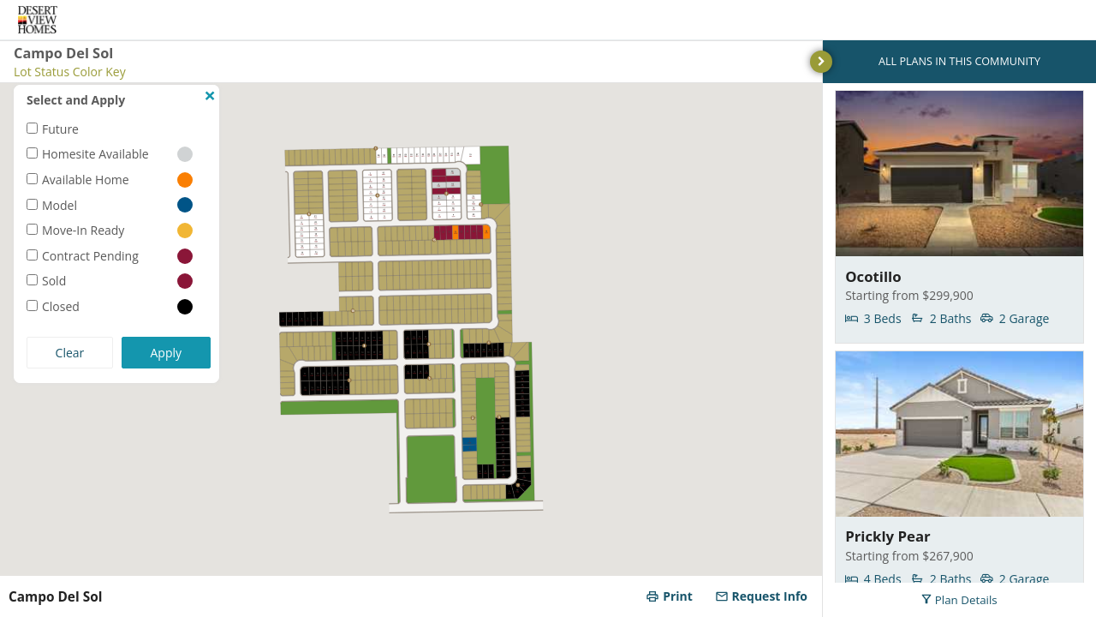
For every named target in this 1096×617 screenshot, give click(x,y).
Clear (70, 352)
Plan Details (959, 600)
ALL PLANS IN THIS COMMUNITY (959, 61)
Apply (166, 352)
